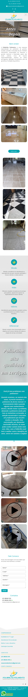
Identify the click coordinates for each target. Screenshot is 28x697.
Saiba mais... (14, 151)
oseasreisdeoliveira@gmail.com (16, 6)
